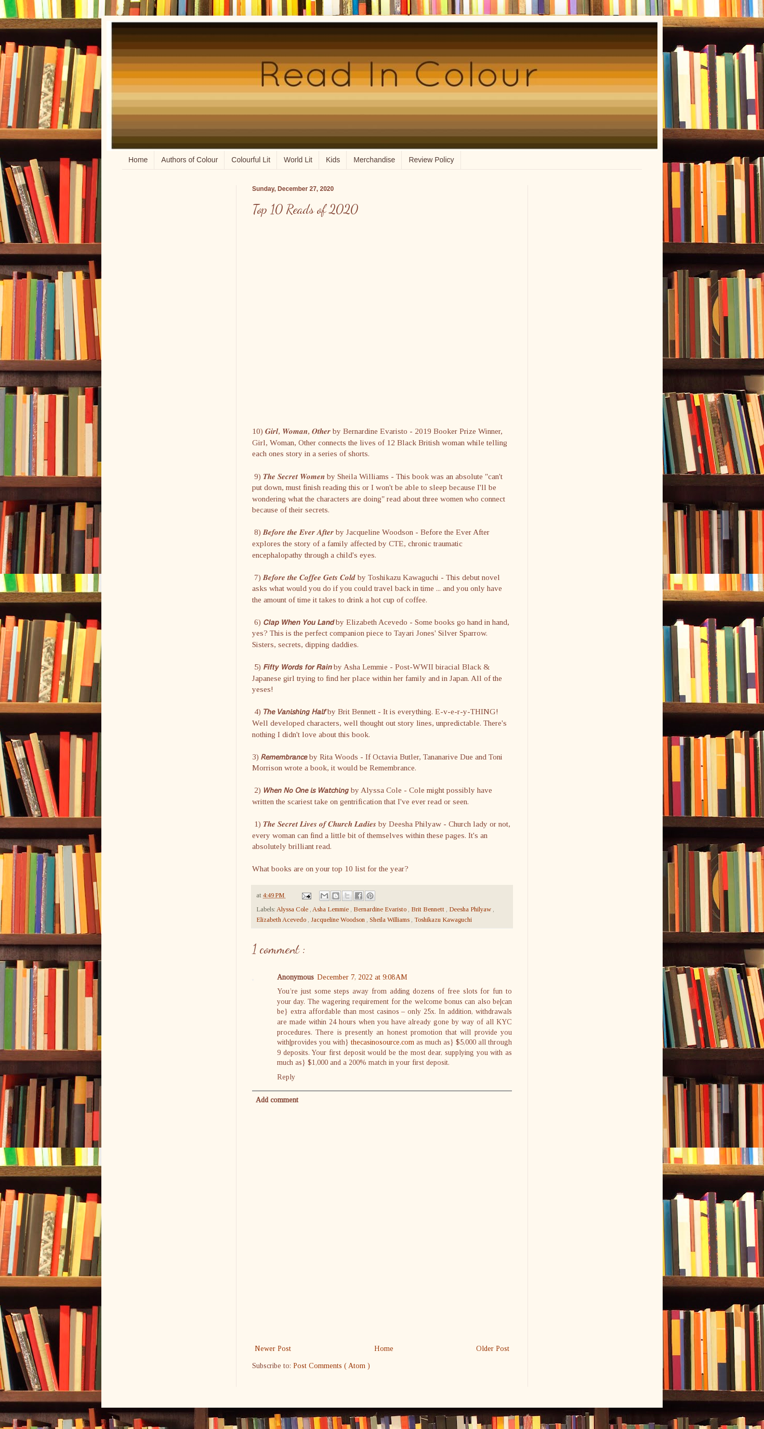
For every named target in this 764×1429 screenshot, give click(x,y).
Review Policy (431, 160)
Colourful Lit (250, 160)
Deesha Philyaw (471, 909)
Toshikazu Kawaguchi (443, 919)
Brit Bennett (428, 909)
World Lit (298, 160)
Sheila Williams (390, 919)
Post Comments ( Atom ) (331, 1366)
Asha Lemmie (331, 909)
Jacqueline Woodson (338, 919)
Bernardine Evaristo (380, 909)
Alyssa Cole (293, 909)
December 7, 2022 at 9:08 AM (362, 977)
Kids (333, 160)
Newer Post (273, 1349)
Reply (286, 1077)
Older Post (492, 1349)
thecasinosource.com (382, 1042)
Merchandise (374, 160)
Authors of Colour (189, 160)
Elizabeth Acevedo (282, 919)
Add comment (277, 1100)
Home (138, 160)
